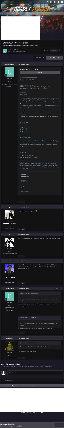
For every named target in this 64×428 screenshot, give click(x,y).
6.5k (9, 355)
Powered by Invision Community (32, 414)
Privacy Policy (29, 412)
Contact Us (35, 412)
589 (9, 227)
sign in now (35, 366)
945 (9, 251)
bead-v (9, 207)
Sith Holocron (9, 338)
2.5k (9, 281)
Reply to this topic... (15, 373)
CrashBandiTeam (13, 49)
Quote (23, 201)
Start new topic (40, 58)
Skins (22, 188)
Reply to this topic (54, 58)
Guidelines (19, 426)
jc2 (9, 234)
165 (9, 81)
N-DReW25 (9, 261)
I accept (59, 425)
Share (46, 50)
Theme (23, 412)
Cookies (41, 412)
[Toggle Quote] (20, 293)
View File (40, 72)
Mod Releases (22, 51)
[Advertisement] (20, 28)
